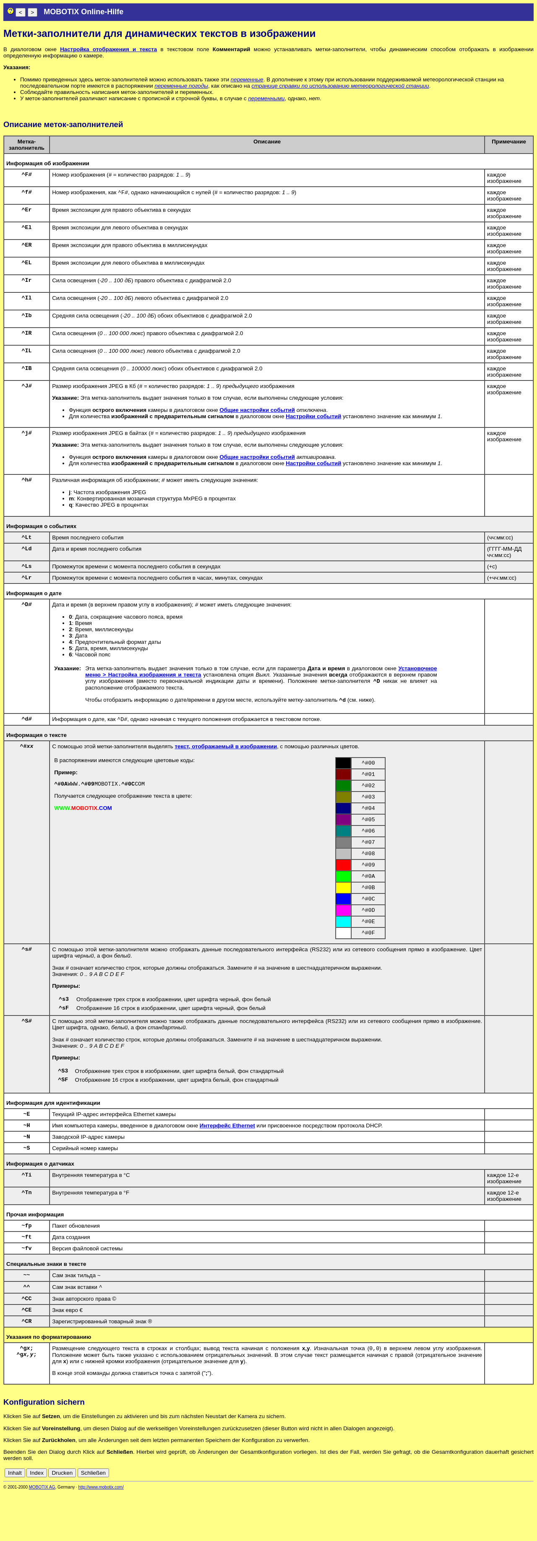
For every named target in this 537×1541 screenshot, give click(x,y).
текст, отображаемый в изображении (226, 754)
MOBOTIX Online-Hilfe (83, 12)
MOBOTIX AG (42, 1535)
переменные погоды (181, 86)
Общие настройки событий (257, 410)
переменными (266, 98)
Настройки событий (313, 416)
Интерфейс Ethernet (227, 1160)
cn (474, 1521)
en (493, 1521)
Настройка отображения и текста (108, 49)
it (515, 1521)
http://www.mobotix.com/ (101, 1535)
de (483, 1521)
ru (529, 1521)
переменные (247, 79)
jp (522, 1521)
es (502, 1521)
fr (509, 1521)
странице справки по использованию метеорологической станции (340, 86)
